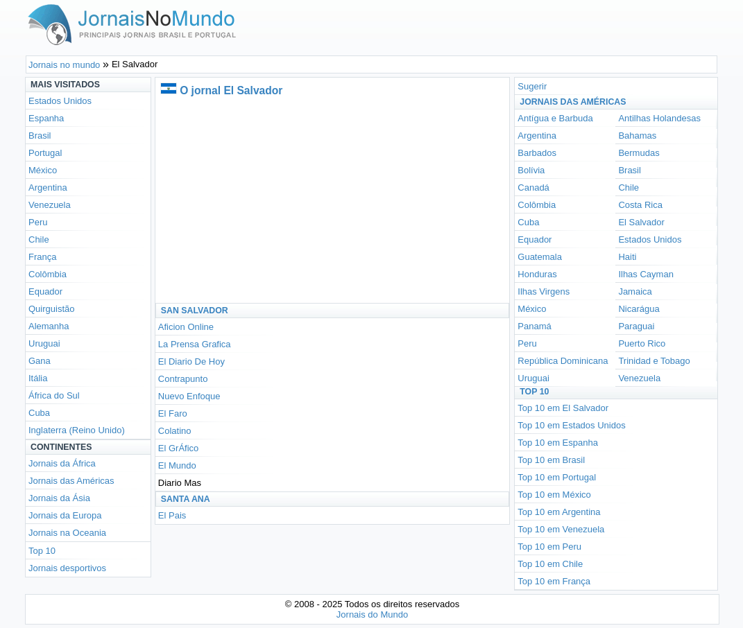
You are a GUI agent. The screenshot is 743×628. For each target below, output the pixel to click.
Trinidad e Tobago (654, 361)
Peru (37, 222)
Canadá (533, 187)
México (42, 170)
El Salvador (641, 222)
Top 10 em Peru (549, 546)
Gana (39, 361)
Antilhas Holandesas (659, 118)
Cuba (39, 413)
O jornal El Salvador (231, 90)
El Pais (172, 515)
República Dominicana (563, 361)
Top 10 (41, 551)
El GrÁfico (178, 448)
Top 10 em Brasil (551, 460)
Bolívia (531, 170)
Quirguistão (51, 309)
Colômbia (47, 274)
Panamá (534, 326)
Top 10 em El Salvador (563, 408)
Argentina (47, 187)
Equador (45, 291)
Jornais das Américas (71, 481)
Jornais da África (62, 463)
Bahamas (637, 135)
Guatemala (540, 257)
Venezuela (49, 205)
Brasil (39, 135)
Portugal (45, 153)
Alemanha (48, 326)
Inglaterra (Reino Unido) (76, 430)
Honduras (537, 274)
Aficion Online (186, 327)
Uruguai (44, 343)
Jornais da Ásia (59, 498)
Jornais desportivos (67, 568)
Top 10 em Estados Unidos (571, 425)
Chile (38, 239)
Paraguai (636, 326)
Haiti (627, 257)
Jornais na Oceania (67, 532)
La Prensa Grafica (194, 344)
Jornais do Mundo (372, 614)
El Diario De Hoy (191, 361)
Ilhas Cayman (645, 274)
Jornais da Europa (65, 515)
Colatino (174, 431)
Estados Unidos (60, 101)
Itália (37, 378)
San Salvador (194, 310)
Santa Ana (185, 499)
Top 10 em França (554, 581)
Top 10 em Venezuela (561, 529)
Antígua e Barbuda (555, 118)
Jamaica (634, 291)
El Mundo (177, 465)
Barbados (537, 153)
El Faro (172, 413)
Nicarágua (638, 309)
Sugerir (532, 86)
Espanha (46, 118)
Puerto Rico (641, 343)
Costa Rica (640, 205)
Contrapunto (183, 379)
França (42, 257)
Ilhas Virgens (544, 291)
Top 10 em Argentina (559, 512)
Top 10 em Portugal (557, 477)
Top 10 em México (554, 494)
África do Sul (54, 395)
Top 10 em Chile (550, 564)
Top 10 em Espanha (558, 442)
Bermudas (638, 153)
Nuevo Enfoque (189, 396)
